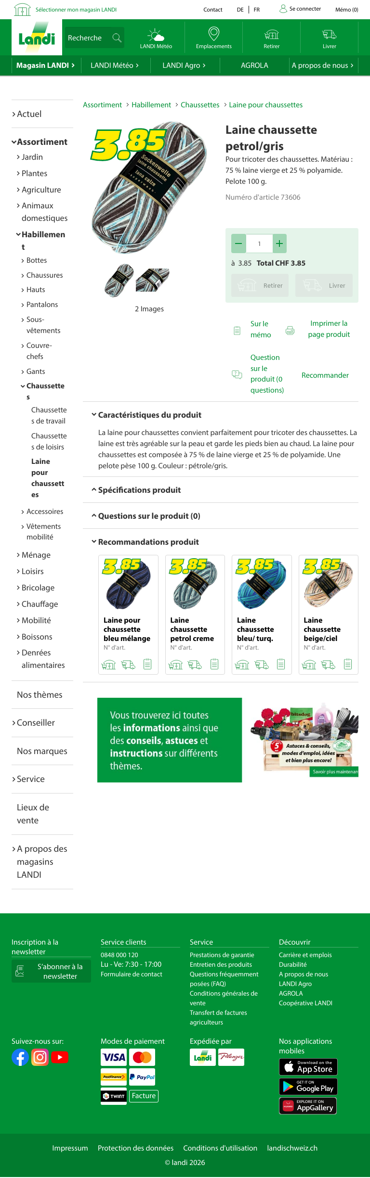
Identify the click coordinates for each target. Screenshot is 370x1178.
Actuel (29, 113)
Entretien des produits (221, 964)
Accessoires (44, 511)
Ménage (36, 554)
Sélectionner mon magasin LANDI (76, 9)
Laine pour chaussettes (266, 105)
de (240, 9)
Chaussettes (200, 105)
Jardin (32, 156)
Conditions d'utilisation (220, 1148)
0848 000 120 (119, 954)
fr (257, 9)
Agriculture (41, 189)
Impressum (70, 1148)
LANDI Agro (181, 65)
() (346, 9)
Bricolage (38, 587)
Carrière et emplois (305, 954)
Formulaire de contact (131, 974)
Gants (35, 371)
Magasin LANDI (42, 65)
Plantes (34, 173)
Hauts (35, 289)
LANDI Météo (112, 65)
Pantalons (42, 304)
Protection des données (136, 1148)
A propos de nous (319, 65)
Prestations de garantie (222, 954)
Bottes (36, 260)
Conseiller (36, 722)
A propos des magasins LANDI (42, 862)
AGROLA (254, 65)
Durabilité (293, 964)
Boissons (37, 636)
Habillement (151, 105)
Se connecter (305, 9)
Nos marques (42, 750)
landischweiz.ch (292, 1148)
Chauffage (40, 603)
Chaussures (44, 275)
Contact (212, 9)
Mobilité (36, 620)
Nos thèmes (40, 694)
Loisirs (33, 570)
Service (31, 778)
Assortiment (42, 141)
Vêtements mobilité (43, 532)
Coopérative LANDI (305, 1003)
